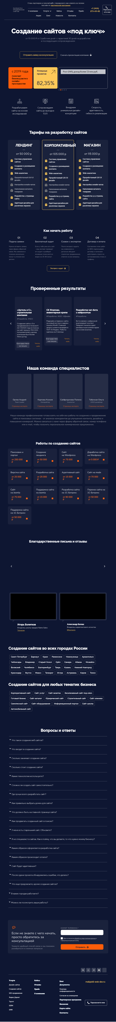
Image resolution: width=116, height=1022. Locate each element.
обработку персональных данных (85, 938)
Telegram (21, 630)
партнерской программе (60, 5)
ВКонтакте (71, 630)
